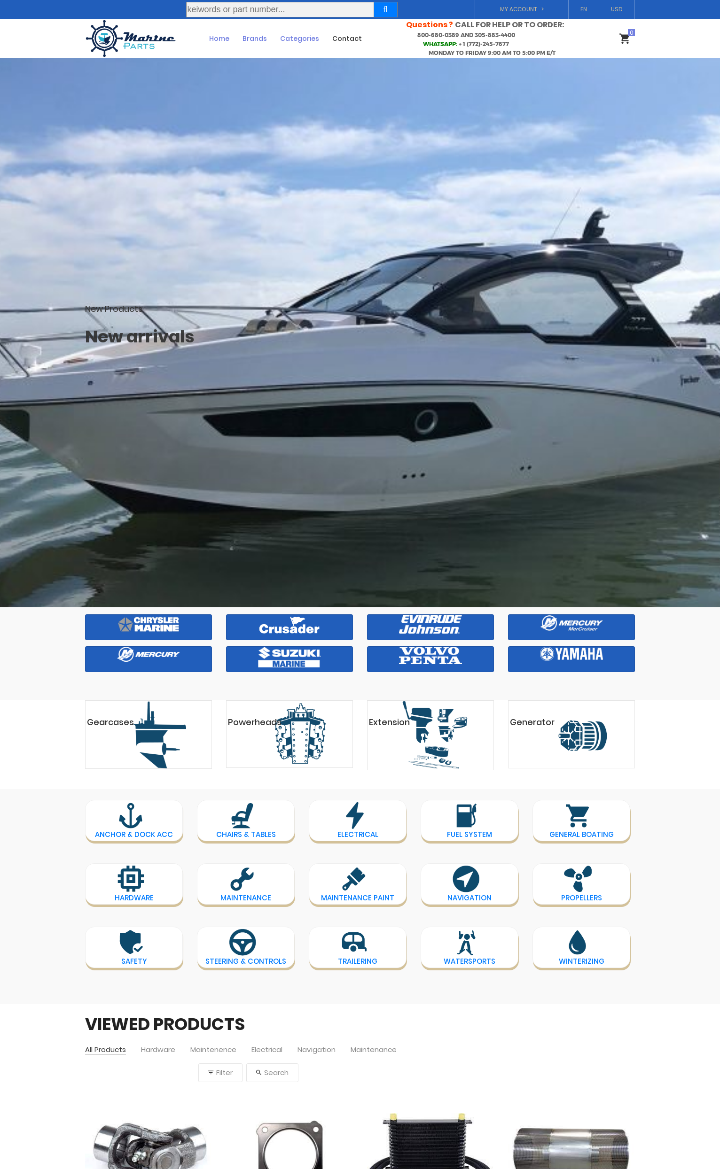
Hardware (158, 1049)
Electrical (266, 1049)
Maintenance (374, 1049)
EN (583, 9)
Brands (255, 38)
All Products (105, 1049)
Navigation (316, 1049)
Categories (299, 38)
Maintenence (213, 1049)
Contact (347, 38)
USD (617, 9)
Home (219, 38)
